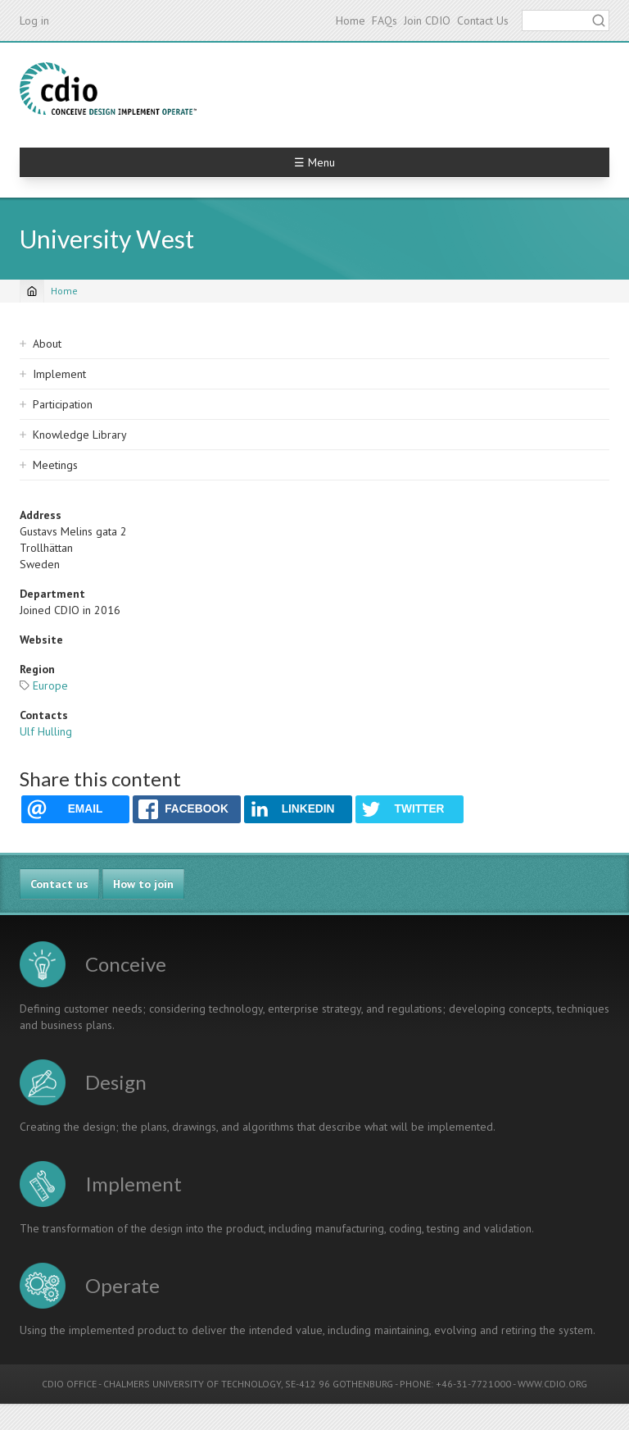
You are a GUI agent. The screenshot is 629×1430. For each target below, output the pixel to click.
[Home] (32, 291)
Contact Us (483, 20)
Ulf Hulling (46, 731)
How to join (143, 884)
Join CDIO (427, 20)
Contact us (59, 884)
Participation (63, 404)
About (47, 343)
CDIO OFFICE (69, 1384)
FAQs (384, 20)
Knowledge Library (80, 434)
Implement (59, 374)
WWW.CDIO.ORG (552, 1384)
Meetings (55, 465)
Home (350, 20)
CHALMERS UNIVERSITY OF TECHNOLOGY (192, 1384)
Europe (50, 685)
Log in (34, 20)
